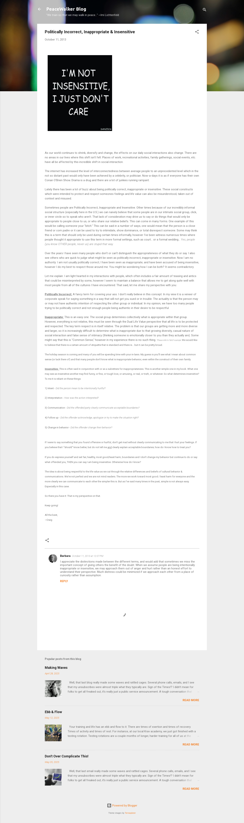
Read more (191, 700)
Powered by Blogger (122, 805)
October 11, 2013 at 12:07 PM (87, 556)
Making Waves (56, 668)
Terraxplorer (130, 813)
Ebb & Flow (53, 712)
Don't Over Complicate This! (66, 756)
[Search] (204, 10)
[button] (197, 32)
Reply (64, 581)
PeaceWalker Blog (66, 9)
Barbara (65, 556)
